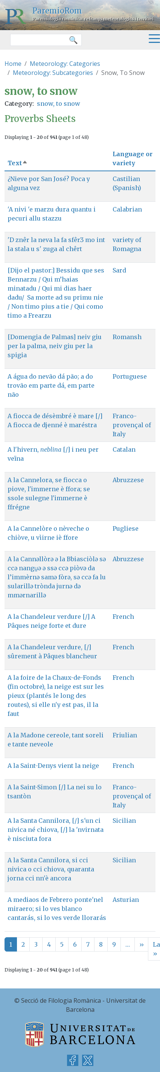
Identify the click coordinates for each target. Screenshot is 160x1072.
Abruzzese (128, 480)
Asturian (126, 899)
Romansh (127, 337)
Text (18, 163)
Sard (119, 270)
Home (13, 63)
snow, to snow (58, 103)
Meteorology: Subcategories (53, 73)
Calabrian (127, 209)
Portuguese (130, 376)
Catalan (124, 449)
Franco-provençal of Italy (132, 425)
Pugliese (126, 528)
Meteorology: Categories (65, 63)
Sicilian (124, 820)
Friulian (125, 735)
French (123, 616)
